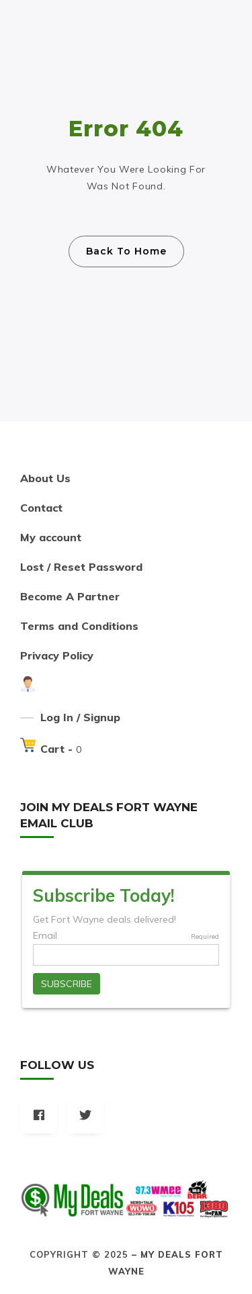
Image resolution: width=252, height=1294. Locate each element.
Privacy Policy (56, 655)
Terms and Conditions (79, 626)
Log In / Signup (80, 717)
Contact (41, 507)
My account (50, 537)
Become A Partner (70, 596)
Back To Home (126, 251)
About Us (45, 478)
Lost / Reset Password (81, 566)
